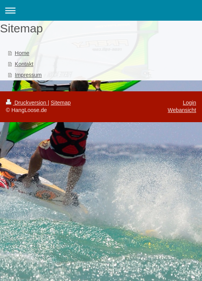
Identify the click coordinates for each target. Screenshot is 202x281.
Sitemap (61, 103)
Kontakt (24, 64)
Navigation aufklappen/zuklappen (101, 10)
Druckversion (27, 103)
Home (22, 53)
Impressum (28, 75)
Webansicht (182, 110)
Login (189, 103)
